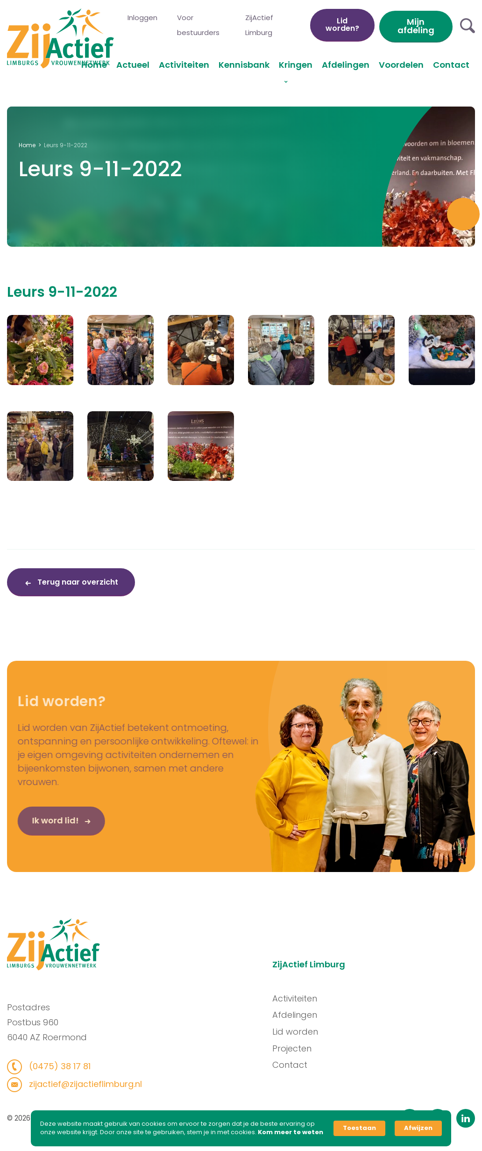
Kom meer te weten (290, 1132)
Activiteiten (184, 65)
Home (94, 65)
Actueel (132, 65)
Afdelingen (345, 65)
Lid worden (300, 1031)
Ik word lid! (41, 825)
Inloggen (142, 17)
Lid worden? (342, 24)
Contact (451, 65)
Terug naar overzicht (76, 582)
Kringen (295, 65)
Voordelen (401, 65)
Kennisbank (244, 65)
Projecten (296, 1048)
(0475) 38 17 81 (54, 1066)
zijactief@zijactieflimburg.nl (79, 1084)
